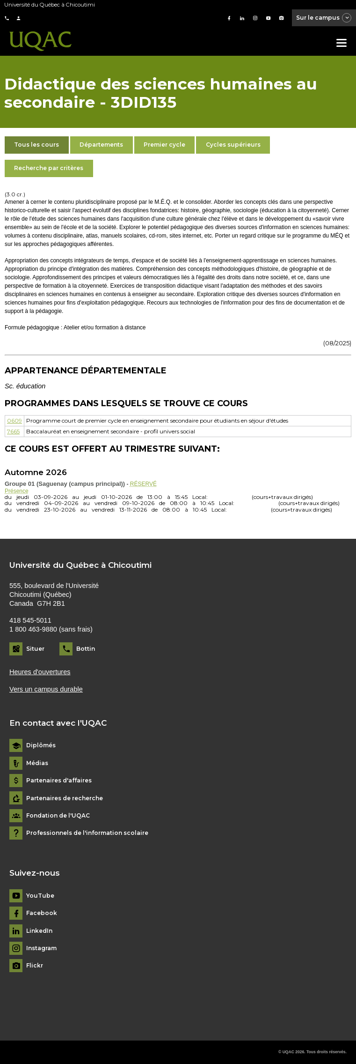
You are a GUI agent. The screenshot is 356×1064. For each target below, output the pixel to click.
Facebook (41, 913)
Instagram (41, 948)
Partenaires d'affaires (59, 780)
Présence (17, 491)
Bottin (85, 648)
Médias (37, 763)
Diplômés (41, 745)
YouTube (40, 896)
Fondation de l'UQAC (58, 815)
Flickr (34, 965)
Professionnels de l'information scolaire (87, 833)
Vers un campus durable (46, 689)
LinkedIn (39, 931)
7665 (13, 431)
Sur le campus (324, 18)
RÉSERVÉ (143, 484)
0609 (14, 420)
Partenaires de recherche (64, 798)
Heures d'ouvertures (40, 672)
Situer (35, 648)
